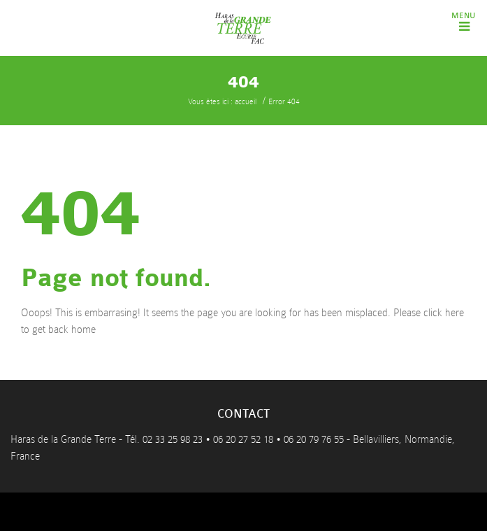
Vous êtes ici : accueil (222, 101)
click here (443, 312)
